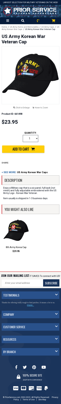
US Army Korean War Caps (25, 172)
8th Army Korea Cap (16, 247)
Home (4, 27)
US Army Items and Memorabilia (24, 27)
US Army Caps (47, 27)
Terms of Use (29, 399)
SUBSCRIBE (51, 283)
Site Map (42, 399)
